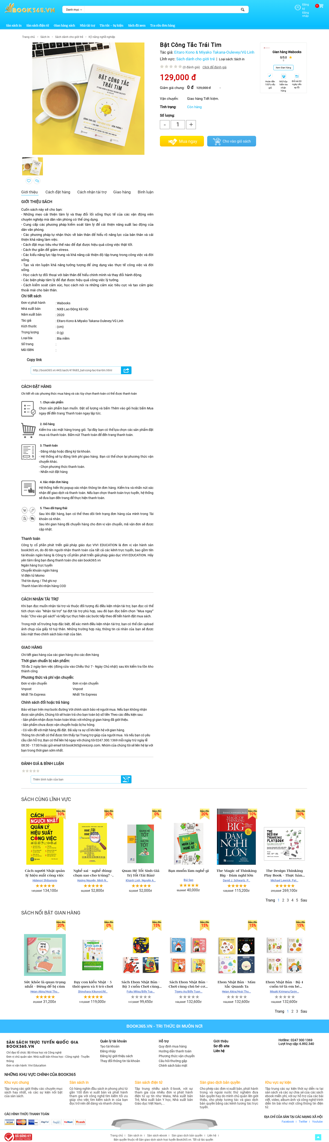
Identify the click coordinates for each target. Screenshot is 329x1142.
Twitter (303, 1118)
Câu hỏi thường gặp (173, 1057)
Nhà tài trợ (87, 21)
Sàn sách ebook (157, 1132)
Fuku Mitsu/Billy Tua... (141, 988)
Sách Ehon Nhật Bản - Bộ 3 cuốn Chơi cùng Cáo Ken (141, 980)
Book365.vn (139, 1022)
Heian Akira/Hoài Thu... (44, 988)
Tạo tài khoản (110, 1043)
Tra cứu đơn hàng (162, 21)
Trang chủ (28, 33)
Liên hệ (218, 1047)
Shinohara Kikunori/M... (93, 988)
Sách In (45, 33)
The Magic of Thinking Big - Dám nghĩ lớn (236, 869)
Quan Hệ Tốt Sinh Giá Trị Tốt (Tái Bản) (140, 869)
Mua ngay (188, 137)
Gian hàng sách (64, 21)
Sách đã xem (136, 21)
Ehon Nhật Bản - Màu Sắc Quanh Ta (236, 980)
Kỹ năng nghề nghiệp (102, 33)
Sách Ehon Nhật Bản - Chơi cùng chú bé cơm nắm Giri (189, 980)
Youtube (317, 1118)
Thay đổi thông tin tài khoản (120, 1057)
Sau (304, 896)
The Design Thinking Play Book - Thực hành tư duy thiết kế (284, 869)
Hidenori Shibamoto (45, 876)
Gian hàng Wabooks (286, 48)
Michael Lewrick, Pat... (284, 876)
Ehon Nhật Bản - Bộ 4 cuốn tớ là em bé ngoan (284, 980)
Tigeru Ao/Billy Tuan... (188, 988)
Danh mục (72, 9)
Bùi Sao (188, 876)
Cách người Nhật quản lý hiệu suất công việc (45, 869)
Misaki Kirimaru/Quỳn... (284, 988)
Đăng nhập (302, 8)
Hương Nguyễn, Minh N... (92, 876)
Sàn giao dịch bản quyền (187, 1132)
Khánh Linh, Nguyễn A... (141, 876)
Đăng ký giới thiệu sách (116, 1052)
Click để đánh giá (215, 63)
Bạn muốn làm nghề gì (188, 867)
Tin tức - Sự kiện (111, 21)
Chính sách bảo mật (173, 1062)
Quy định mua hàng (173, 1043)
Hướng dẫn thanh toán (175, 1047)
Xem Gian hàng (283, 64)
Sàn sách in (13, 21)
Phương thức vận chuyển (177, 1052)
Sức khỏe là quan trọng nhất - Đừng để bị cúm (45, 980)
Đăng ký (300, 4)
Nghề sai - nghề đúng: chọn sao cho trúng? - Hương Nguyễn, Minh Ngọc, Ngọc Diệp (92, 869)
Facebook (288, 1118)
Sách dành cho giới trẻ (69, 33)
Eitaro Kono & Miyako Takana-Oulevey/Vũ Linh (214, 48)
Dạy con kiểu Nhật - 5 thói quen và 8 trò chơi (92, 980)
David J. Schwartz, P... (236, 876)
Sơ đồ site (221, 1043)
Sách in (239, 55)
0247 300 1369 (301, 1036)
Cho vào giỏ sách (237, 137)
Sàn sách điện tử (37, 21)
